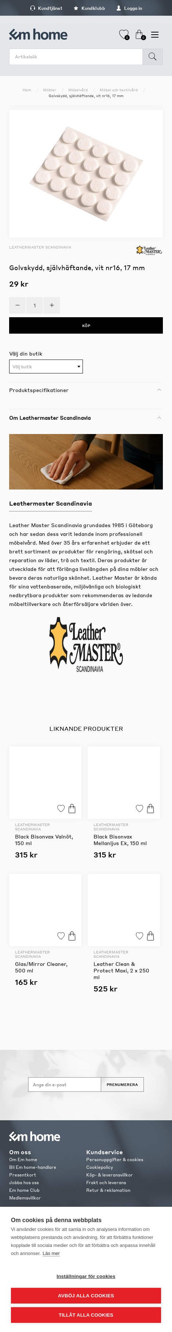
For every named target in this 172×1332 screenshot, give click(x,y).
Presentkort (22, 1175)
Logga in (129, 8)
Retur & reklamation (108, 1190)
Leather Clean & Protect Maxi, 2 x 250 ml (121, 970)
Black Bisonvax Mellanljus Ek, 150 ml (120, 839)
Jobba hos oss (24, 1182)
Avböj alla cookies (86, 1295)
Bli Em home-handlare (32, 1167)
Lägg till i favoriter (61, 808)
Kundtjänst (46, 8)
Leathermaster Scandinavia (40, 247)
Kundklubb (89, 8)
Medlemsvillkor (25, 1198)
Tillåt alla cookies (86, 1315)
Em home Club (24, 1190)
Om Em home (23, 1159)
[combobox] (46, 366)
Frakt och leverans (106, 1182)
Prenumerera (122, 1084)
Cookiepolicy (99, 1167)
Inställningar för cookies (86, 1276)
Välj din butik (25, 353)
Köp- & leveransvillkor (109, 1175)
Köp (72, 808)
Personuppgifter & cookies (114, 1159)
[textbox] (46, 367)
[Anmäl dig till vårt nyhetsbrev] (64, 1084)
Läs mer (51, 1253)
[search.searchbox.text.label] (77, 57)
